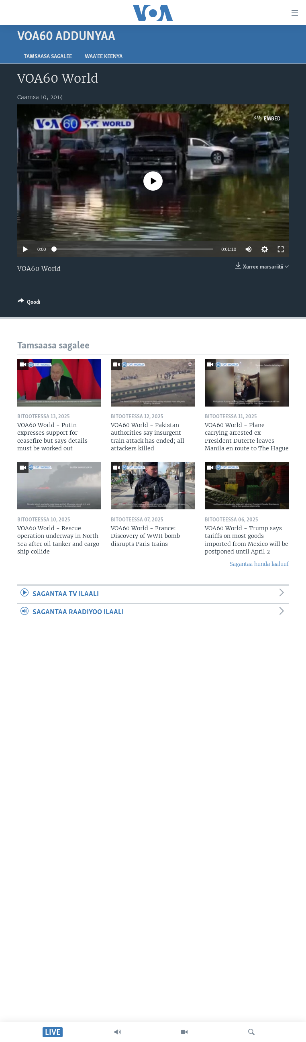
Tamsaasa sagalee (48, 57)
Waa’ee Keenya (103, 57)
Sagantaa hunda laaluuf (259, 564)
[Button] (29, 303)
